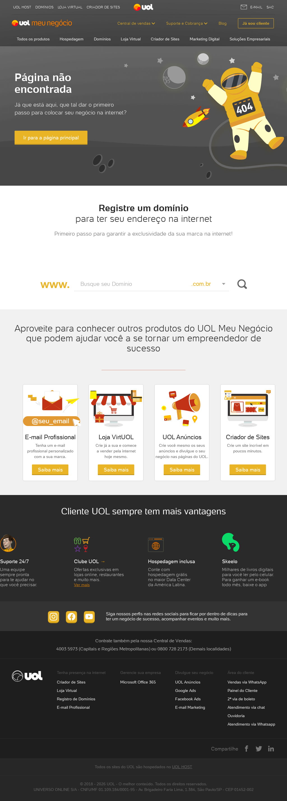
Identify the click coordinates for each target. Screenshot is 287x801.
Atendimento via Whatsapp (251, 724)
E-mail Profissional (73, 707)
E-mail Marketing (190, 707)
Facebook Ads (188, 698)
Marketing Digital (204, 39)
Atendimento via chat (246, 707)
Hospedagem (72, 39)
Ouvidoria (236, 715)
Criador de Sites (103, 7)
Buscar (241, 284)
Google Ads (185, 690)
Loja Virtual (70, 7)
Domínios (44, 7)
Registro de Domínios (76, 698)
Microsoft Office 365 (138, 682)
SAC (270, 7)
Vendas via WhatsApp (247, 682)
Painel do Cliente (243, 690)
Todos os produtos (33, 39)
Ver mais (82, 584)
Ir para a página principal (51, 137)
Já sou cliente (255, 23)
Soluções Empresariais (250, 39)
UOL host (22, 7)
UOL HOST (182, 766)
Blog (223, 23)
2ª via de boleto (241, 698)
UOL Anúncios (187, 682)
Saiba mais (50, 469)
